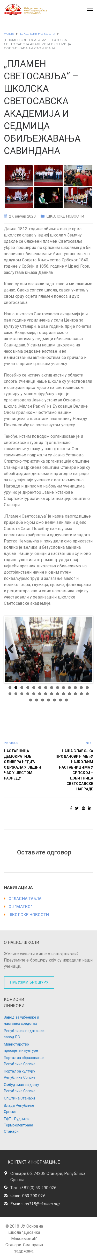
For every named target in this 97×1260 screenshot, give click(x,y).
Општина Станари (19, 1098)
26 (75, 693)
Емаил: (35, 1203)
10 (63, 687)
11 (69, 687)
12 (75, 687)
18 (27, 693)
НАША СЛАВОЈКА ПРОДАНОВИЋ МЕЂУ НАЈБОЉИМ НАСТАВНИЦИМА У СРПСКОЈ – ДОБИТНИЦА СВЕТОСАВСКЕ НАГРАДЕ (74, 770)
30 (36, 700)
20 (39, 693)
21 (45, 693)
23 (57, 693)
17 (21, 693)
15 (10, 693)
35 (66, 700)
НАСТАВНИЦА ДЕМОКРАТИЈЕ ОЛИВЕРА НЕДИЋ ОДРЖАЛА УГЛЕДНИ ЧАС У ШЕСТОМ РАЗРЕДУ (22, 764)
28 (87, 693)
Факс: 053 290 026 (28, 1195)
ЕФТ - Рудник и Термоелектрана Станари (18, 1125)
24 (63, 693)
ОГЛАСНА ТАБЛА (25, 898)
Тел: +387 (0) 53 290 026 (33, 1187)
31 (42, 700)
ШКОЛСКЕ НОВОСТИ (65, 216)
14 (87, 687)
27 (81, 693)
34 (60, 700)
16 (15, 693)
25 (69, 693)
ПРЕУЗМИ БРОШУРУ (29, 982)
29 (30, 700)
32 (48, 700)
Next (84, 649)
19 (33, 693)
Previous (13, 649)
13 (81, 687)
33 (54, 700)
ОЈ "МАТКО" (20, 906)
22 (51, 693)
